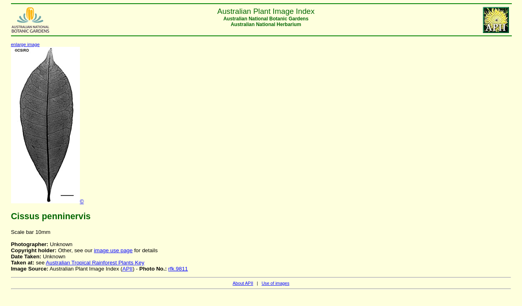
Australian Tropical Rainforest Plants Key (95, 263)
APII (127, 269)
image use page (113, 250)
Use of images (275, 283)
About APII (242, 283)
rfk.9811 (178, 269)
